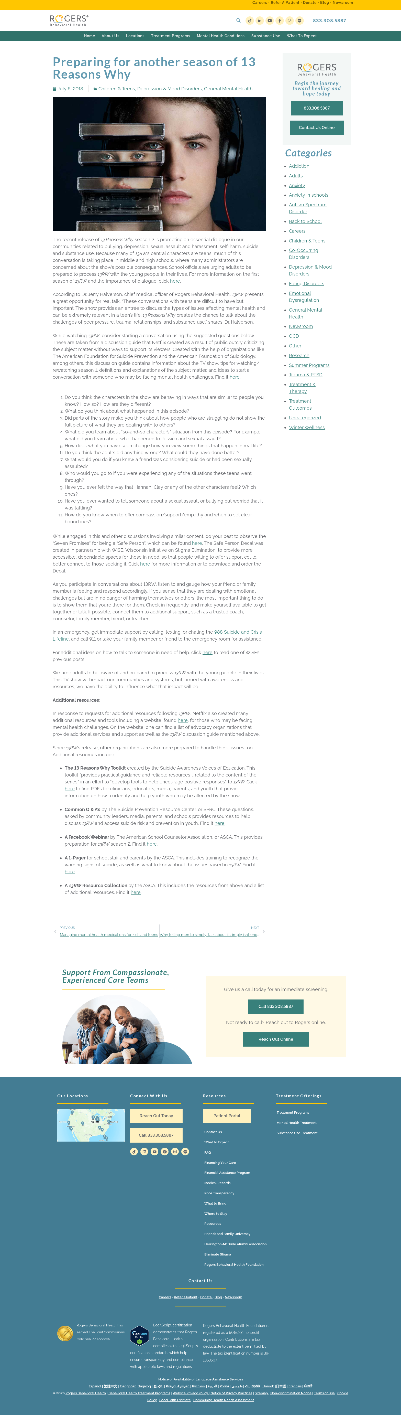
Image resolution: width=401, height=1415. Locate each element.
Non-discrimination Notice (290, 1393)
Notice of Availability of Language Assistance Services (200, 1379)
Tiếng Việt (128, 1386)
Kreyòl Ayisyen (178, 1386)
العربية (212, 1386)
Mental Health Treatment (297, 1123)
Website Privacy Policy (191, 1393)
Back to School (305, 221)
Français (295, 1386)
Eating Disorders (306, 283)
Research (299, 355)
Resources (212, 1224)
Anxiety (297, 185)
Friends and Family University (227, 1234)
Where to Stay (215, 1214)
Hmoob (268, 1386)
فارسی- (236, 1386)
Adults (296, 175)
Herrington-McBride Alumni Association (235, 1244)
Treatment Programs (293, 1112)
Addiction (299, 166)
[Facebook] (279, 20)
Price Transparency (219, 1193)
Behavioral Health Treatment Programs (139, 1393)
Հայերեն (252, 1386)
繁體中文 (110, 1386)
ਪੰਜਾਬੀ (308, 1386)
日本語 (281, 1386)
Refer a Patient (285, 3)
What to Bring (215, 1203)
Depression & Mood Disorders (169, 88)
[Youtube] (269, 20)
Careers (259, 3)
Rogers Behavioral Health (85, 1393)
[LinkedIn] (259, 20)
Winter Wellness (307, 427)
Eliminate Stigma (217, 1254)
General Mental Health (228, 88)
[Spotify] (299, 20)
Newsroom (343, 3)
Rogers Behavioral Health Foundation (234, 1265)
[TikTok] (250, 20)
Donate (310, 3)
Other (295, 345)
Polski (224, 1386)
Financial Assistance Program (227, 1173)
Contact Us (213, 1132)
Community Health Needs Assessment (223, 1400)
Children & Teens (116, 88)
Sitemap (262, 1393)
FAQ (207, 1152)
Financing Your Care (220, 1163)
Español (95, 1386)
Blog (324, 3)
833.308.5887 (329, 20)
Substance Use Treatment (297, 1133)
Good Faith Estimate (175, 1400)
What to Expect (216, 1142)
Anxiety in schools (308, 195)
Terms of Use (324, 1393)
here (175, 281)
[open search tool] (238, 20)
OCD (294, 336)
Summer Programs (309, 365)
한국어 (158, 1386)
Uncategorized (305, 417)
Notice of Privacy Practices (231, 1393)
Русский (198, 1386)
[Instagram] (289, 20)
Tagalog (144, 1386)
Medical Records (217, 1183)
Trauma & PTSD (305, 374)
